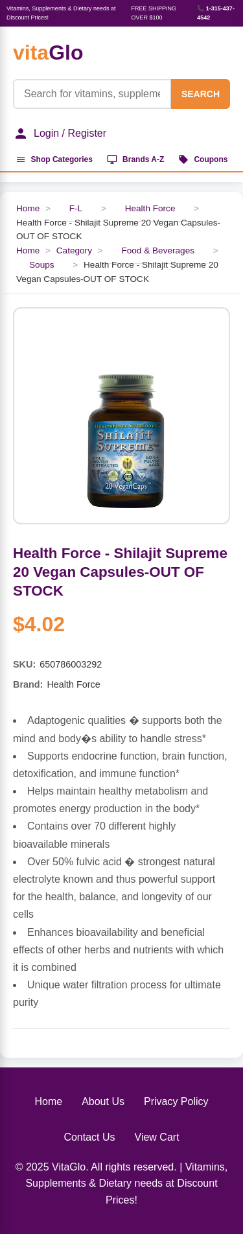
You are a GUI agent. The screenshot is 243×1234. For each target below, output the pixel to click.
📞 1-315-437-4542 (216, 13)
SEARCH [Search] (200, 94)
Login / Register (59, 133)
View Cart (157, 1137)
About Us (103, 1101)
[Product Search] (92, 94)
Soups (41, 265)
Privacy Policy (176, 1101)
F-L (75, 208)
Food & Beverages (157, 250)
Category (74, 250)
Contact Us (89, 1137)
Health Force (150, 208)
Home (28, 208)
